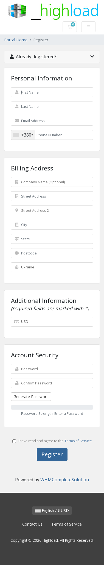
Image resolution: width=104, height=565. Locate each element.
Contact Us (32, 524)
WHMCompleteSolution (64, 480)
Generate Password (31, 396)
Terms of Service (78, 440)
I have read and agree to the (52, 440)
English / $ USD (52, 510)
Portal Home (15, 39)
